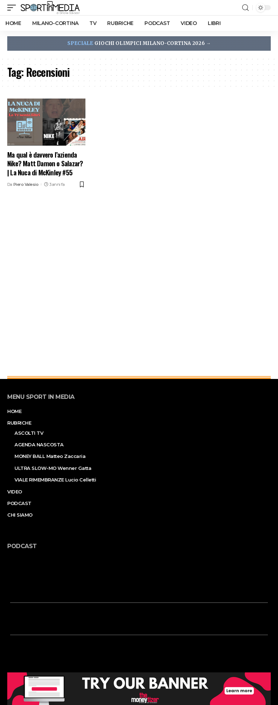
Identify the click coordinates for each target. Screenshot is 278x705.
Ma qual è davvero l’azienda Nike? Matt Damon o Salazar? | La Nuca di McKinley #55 (45, 163)
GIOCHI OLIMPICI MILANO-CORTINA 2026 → (139, 43)
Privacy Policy (149, 693)
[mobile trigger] (13, 7)
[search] (245, 7)
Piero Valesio (26, 184)
